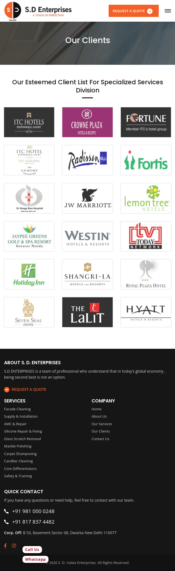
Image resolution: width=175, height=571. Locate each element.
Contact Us (100, 438)
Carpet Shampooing (20, 453)
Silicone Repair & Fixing (23, 431)
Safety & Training (18, 475)
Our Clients (101, 431)
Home (97, 409)
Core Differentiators (20, 468)
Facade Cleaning (17, 409)
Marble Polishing (17, 446)
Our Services (102, 423)
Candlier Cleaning (18, 461)
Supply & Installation (21, 416)
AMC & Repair (15, 423)
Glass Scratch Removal (22, 438)
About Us (99, 416)
